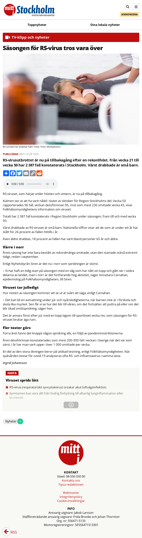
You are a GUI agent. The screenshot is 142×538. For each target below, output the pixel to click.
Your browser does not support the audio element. (30, 184)
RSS (11, 532)
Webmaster (71, 493)
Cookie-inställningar (71, 501)
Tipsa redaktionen (71, 485)
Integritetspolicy (71, 497)
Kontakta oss (71, 480)
